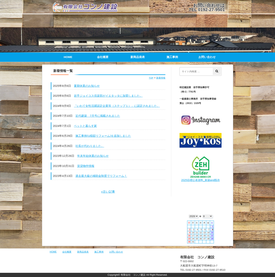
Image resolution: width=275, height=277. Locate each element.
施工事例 (172, 57)
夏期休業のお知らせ (87, 85)
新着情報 (160, 77)
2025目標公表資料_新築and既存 (200, 180)
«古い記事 (108, 191)
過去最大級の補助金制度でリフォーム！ (101, 175)
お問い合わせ (207, 57)
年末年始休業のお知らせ (93, 155)
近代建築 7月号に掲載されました (97, 115)
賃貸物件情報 (85, 165)
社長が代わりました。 (89, 145)
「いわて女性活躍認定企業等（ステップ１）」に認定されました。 (117, 105)
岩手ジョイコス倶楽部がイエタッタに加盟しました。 (108, 95)
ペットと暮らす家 (85, 125)
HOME (68, 57)
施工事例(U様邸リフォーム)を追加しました (103, 135)
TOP (151, 77)
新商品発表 (137, 57)
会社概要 (102, 57)
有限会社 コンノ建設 (90, 7)
